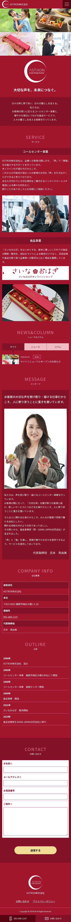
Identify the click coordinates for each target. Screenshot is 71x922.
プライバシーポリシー (44, 901)
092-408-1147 (10, 617)
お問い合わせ (22, 901)
